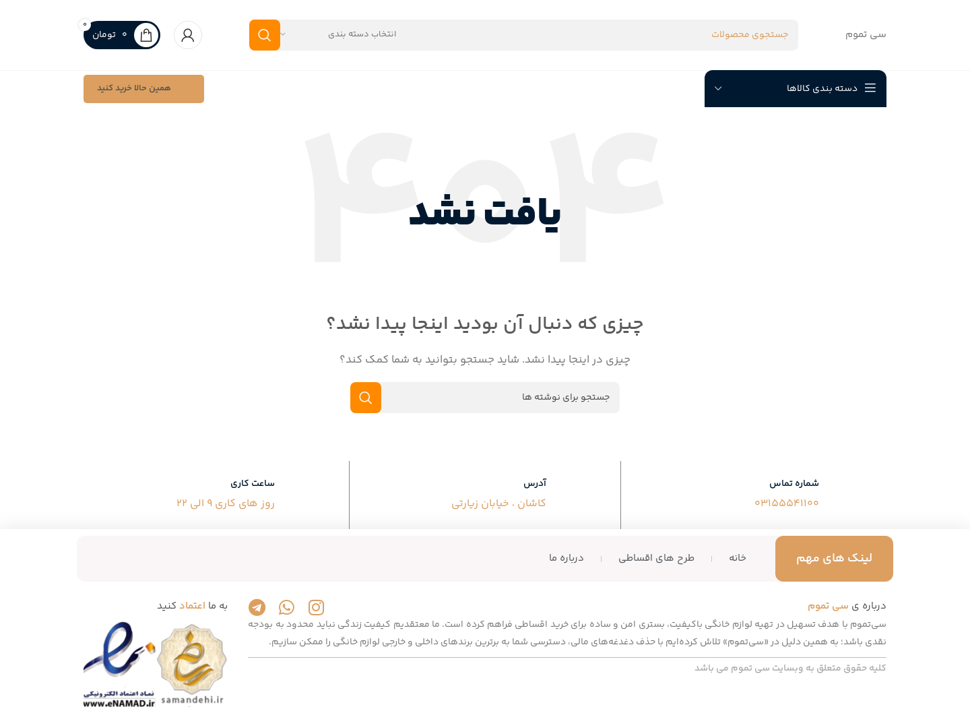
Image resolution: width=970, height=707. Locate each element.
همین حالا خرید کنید (144, 90)
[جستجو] (523, 35)
